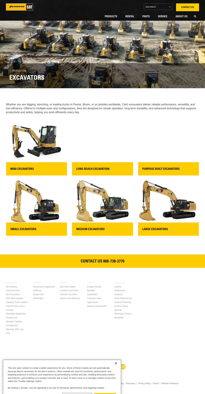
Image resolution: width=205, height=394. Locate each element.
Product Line (17, 71)
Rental (129, 16)
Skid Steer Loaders (14, 298)
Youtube (106, 366)
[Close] (116, 376)
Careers (117, 287)
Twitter (98, 366)
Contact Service (94, 287)
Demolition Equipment (16, 314)
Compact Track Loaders (16, 302)
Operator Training (14, 321)
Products (111, 16)
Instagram (114, 366)
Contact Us (187, 7)
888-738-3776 (114, 262)
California (37, 290)
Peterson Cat (19, 7)
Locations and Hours (69, 290)
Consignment (12, 325)
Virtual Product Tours (15, 306)
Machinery (151, 7)
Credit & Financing (122, 302)
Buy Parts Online (67, 287)
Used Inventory (13, 290)
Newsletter (119, 317)
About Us (182, 16)
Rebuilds (91, 290)
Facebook (82, 366)
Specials (118, 310)
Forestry (9, 310)
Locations (118, 294)
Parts (146, 16)
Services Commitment (97, 306)
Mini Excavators (13, 294)
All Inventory (11, 287)
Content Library (121, 306)
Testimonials (119, 290)
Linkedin (90, 366)
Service (162, 16)
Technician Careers (122, 314)
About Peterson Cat (123, 298)
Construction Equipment (44, 287)
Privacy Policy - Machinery (123, 383)
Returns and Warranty (70, 298)
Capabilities (92, 294)
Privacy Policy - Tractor (148, 383)
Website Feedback (170, 383)
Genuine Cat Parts (68, 294)
